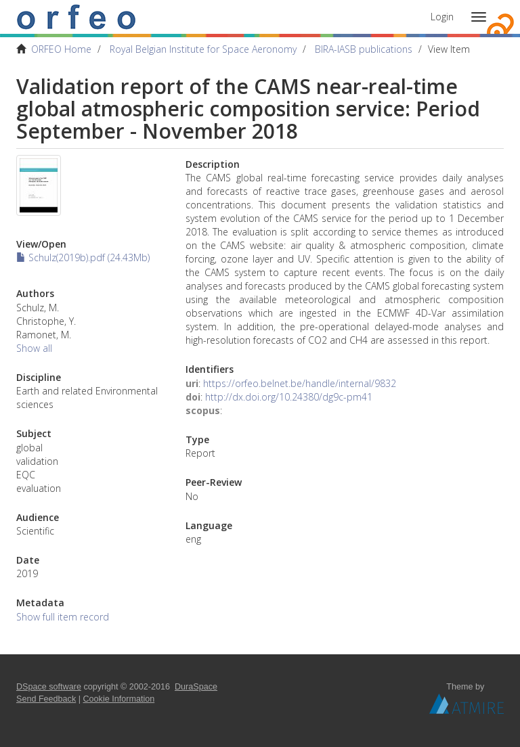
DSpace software (48, 687)
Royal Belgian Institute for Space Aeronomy (203, 49)
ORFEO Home (61, 49)
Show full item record (62, 616)
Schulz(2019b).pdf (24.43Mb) (83, 257)
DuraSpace (196, 687)
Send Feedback (46, 699)
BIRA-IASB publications (363, 49)
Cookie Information (119, 699)
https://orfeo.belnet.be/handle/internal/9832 (299, 383)
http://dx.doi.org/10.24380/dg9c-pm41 (288, 396)
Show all (34, 348)
